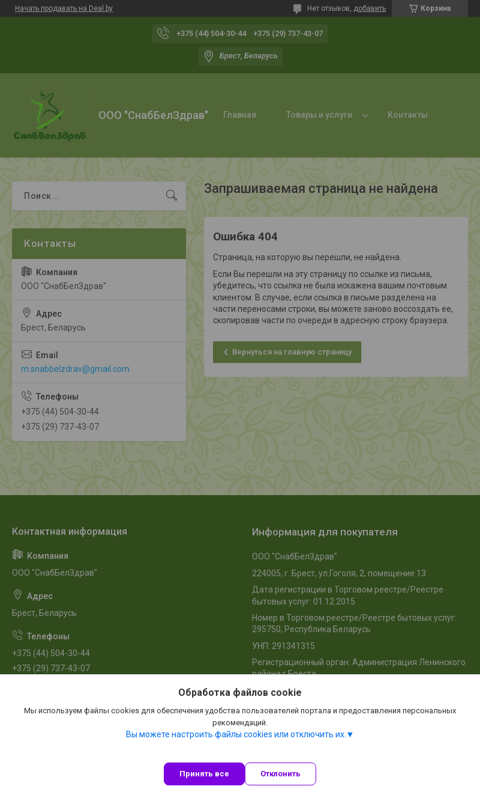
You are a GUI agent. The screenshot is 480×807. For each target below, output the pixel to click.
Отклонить (280, 773)
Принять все (204, 773)
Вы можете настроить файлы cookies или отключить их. (236, 734)
